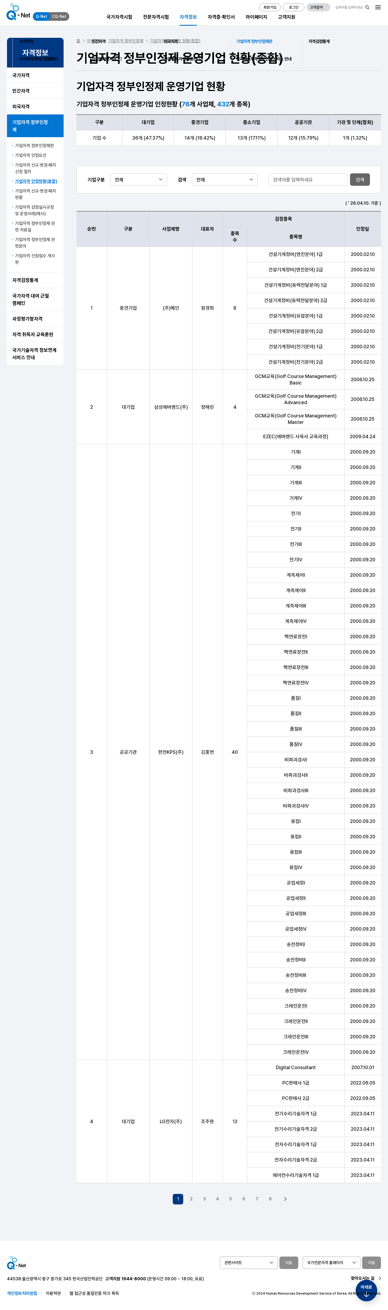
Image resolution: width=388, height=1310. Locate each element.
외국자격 (21, 106)
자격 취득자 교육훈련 (32, 334)
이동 (288, 1260)
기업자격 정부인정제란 (34, 145)
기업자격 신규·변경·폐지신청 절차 (35, 168)
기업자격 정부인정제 (30, 125)
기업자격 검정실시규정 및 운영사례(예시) (34, 210)
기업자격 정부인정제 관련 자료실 (35, 226)
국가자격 (21, 75)
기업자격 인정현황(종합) (36, 181)
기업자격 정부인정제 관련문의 (35, 243)
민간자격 (21, 91)
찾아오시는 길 (363, 1276)
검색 (360, 180)
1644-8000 (134, 1276)
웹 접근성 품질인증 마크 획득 (94, 1291)
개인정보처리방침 (22, 1291)
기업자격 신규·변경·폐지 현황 (35, 194)
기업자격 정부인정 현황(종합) (175, 40)
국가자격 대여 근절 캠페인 (30, 299)
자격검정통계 (25, 280)
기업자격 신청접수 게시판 (35, 259)
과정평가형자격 (27, 319)
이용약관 (53, 1291)
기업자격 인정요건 (30, 155)
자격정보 (94, 40)
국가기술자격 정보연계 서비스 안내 (34, 353)
